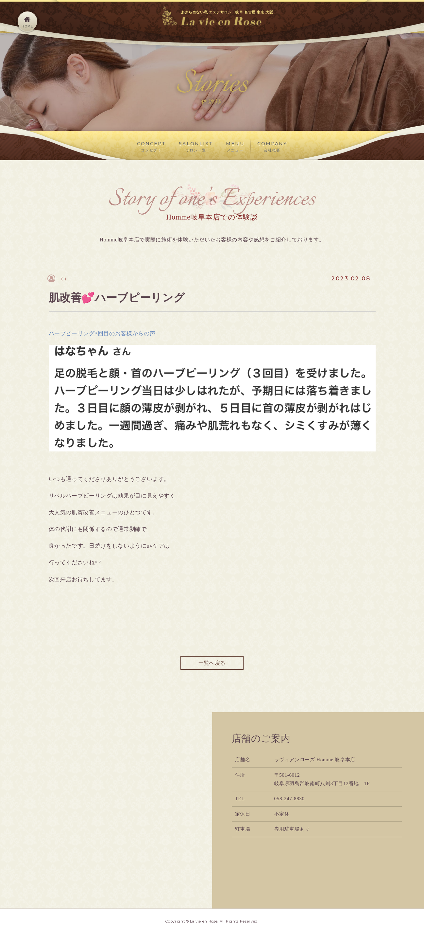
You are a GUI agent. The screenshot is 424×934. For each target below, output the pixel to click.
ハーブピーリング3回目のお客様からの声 (102, 333)
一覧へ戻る (212, 663)
